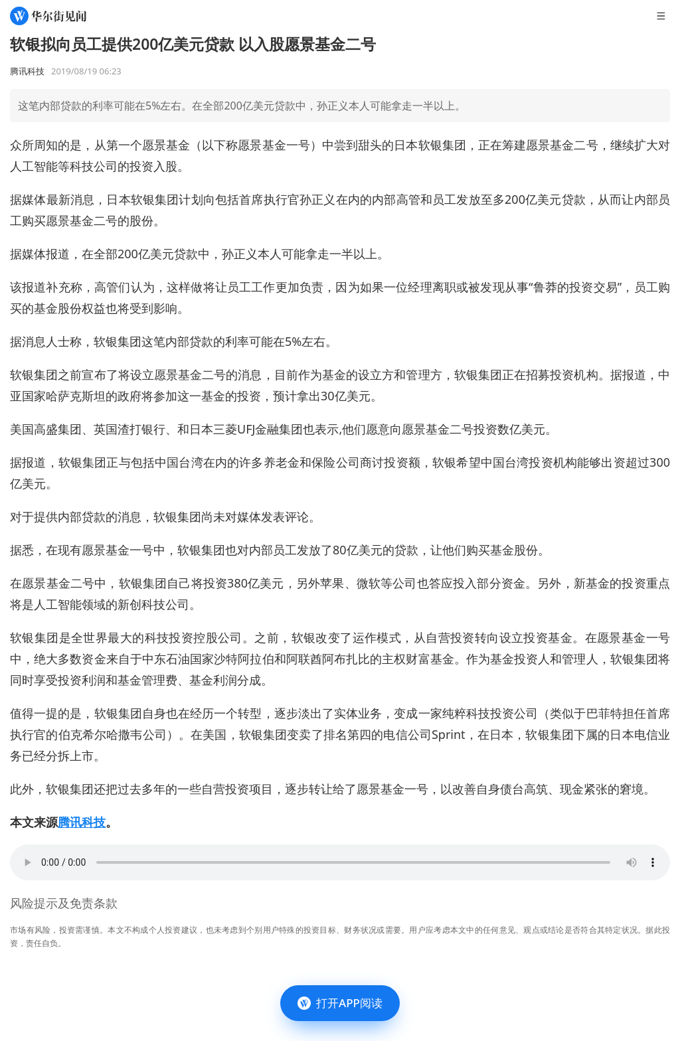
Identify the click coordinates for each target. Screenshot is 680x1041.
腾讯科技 (82, 822)
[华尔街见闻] (48, 16)
